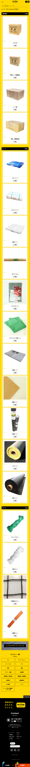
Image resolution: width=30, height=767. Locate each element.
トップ (2, 5)
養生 (22, 668)
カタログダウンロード (15, 746)
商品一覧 (6, 5)
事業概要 (11, 734)
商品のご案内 (11, 736)
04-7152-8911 (16, 719)
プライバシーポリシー (15, 754)
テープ (22, 684)
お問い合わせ (19, 736)
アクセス (18, 738)
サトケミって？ (11, 732)
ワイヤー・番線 (8, 672)
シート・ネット (8, 664)
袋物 (8, 668)
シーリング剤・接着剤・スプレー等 (8, 689)
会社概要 (11, 738)
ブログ (17, 734)
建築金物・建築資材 (22, 676)
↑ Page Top (27, 696)
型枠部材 (8, 680)
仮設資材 (22, 672)
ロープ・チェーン (22, 660)
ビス (22, 664)
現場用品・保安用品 (8, 676)
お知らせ (18, 732)
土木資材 (8, 684)
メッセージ (11, 739)
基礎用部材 (22, 680)
